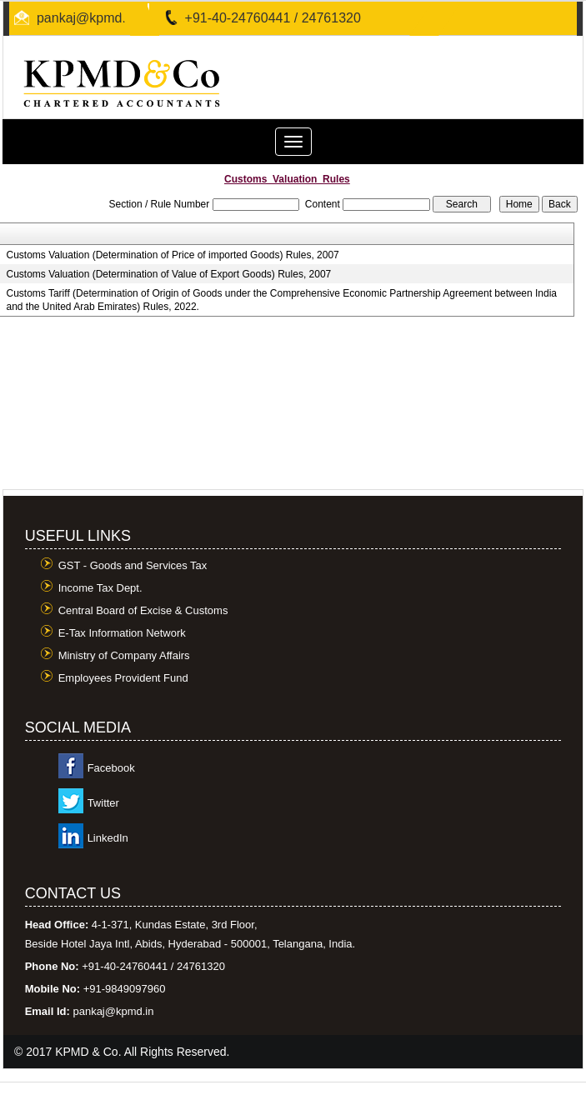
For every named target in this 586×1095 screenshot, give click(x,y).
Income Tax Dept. (100, 588)
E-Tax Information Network (122, 633)
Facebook (111, 768)
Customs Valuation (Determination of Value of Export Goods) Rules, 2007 (168, 274)
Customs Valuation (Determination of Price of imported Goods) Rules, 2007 (172, 255)
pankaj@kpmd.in (86, 18)
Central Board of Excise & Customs (143, 610)
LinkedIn (108, 838)
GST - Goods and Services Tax (133, 565)
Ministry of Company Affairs (124, 655)
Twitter (103, 803)
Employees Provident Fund (123, 678)
